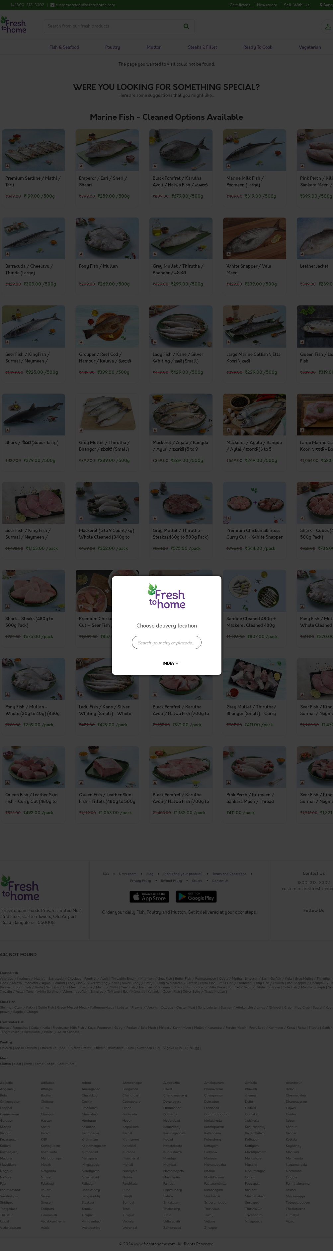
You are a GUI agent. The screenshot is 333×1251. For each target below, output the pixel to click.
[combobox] (167, 639)
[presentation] (167, 642)
